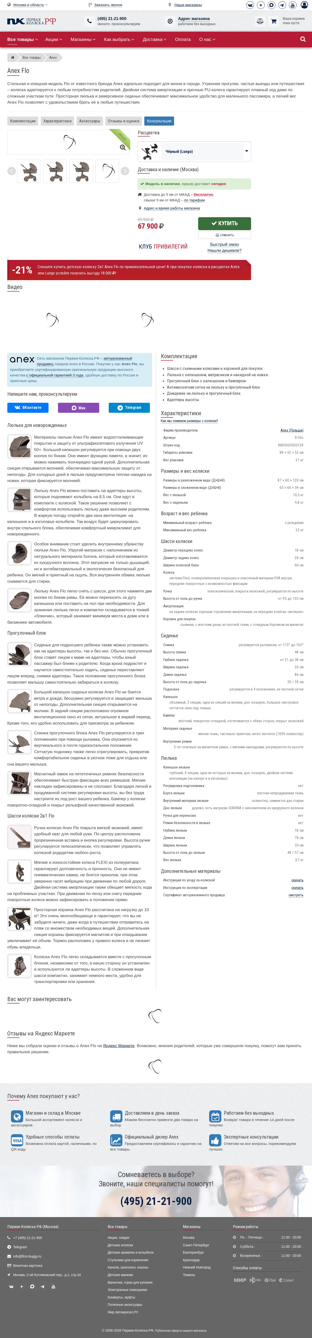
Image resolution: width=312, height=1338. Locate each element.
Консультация (159, 120)
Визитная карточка (27, 1266)
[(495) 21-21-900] (89, 21)
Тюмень (189, 1275)
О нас (207, 39)
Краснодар (191, 1260)
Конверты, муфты (121, 1297)
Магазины (83, 39)
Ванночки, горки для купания (130, 1282)
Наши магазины (188, 5)
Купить (224, 223)
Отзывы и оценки (123, 120)
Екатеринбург (193, 1252)
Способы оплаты (247, 1267)
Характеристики (57, 120)
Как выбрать (119, 39)
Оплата (183, 39)
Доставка (154, 39)
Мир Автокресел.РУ (123, 1312)
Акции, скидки (118, 1238)
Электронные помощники (127, 1290)
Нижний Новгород (197, 1267)
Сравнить (224, 235)
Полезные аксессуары (125, 1305)
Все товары (117, 1226)
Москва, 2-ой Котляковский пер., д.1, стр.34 (47, 1275)
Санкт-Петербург (196, 1245)
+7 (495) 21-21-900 (27, 1238)
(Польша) (292, 430)
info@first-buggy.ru (27, 1256)
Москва (188, 1238)
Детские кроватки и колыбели (131, 1252)
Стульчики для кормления (128, 1260)
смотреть (296, 895)
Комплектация (23, 120)
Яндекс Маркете (119, 1045)
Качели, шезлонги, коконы (128, 1267)
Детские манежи (120, 1275)
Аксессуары (89, 120)
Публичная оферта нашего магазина (180, 1330)
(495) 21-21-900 (112, 18)
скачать (297, 880)
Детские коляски (120, 1245)
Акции (53, 39)
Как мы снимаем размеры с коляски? (189, 421)
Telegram (20, 1247)
